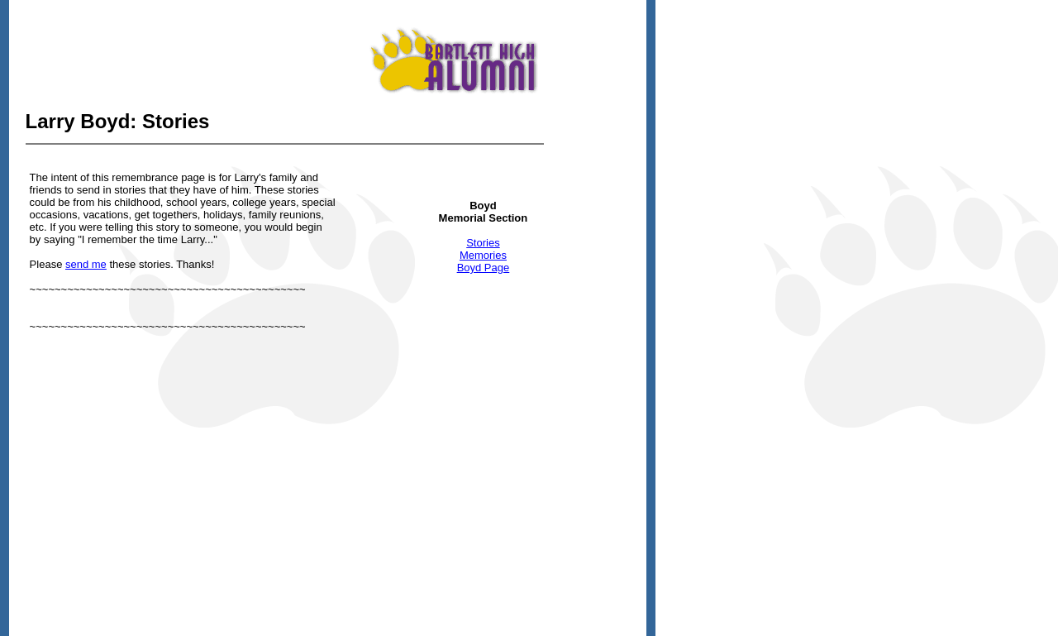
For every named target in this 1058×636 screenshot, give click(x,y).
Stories (482, 243)
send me (86, 264)
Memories (483, 255)
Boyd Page (483, 267)
